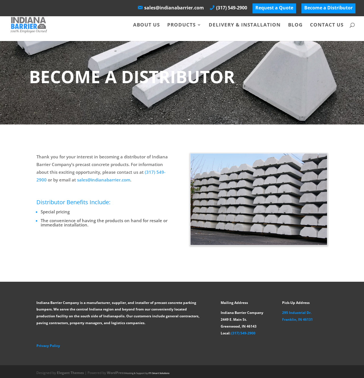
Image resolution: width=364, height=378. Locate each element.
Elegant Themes (70, 372)
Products (181, 25)
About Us (146, 25)
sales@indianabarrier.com (103, 180)
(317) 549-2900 (243, 333)
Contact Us (327, 25)
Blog (295, 25)
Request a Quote (274, 8)
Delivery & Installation (245, 25)
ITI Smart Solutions (158, 373)
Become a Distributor (328, 8)
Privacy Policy (48, 345)
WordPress (116, 372)
